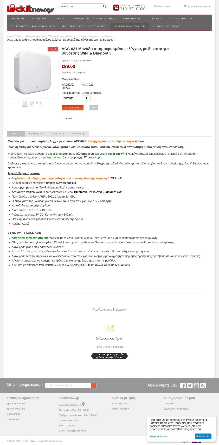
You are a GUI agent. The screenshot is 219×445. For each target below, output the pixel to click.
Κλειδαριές (17, 18)
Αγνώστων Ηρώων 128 (72, 405)
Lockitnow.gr (55, 441)
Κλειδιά (157, 18)
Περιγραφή (15, 133)
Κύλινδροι (39, 18)
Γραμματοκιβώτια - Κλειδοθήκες (93, 18)
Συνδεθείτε (169, 403)
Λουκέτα (59, 18)
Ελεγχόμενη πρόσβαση (61, 36)
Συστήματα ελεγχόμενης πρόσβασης (94, 36)
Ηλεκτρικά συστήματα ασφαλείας (84, 26)
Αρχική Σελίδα (14, 36)
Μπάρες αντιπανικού (166, 26)
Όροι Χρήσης (13, 414)
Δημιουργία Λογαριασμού (176, 408)
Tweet (69, 118)
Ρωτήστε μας (58, 133)
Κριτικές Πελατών (120, 408)
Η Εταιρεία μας (119, 403)
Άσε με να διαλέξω (159, 436)
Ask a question (70, 79)
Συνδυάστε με (79, 133)
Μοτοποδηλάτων (181, 18)
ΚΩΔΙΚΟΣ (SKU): (68, 86)
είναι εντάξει (203, 436)
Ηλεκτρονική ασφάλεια (130, 26)
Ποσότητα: (68, 98)
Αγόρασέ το (72, 107)
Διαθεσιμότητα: (71, 92)
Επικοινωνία (13, 419)
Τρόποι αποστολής (16, 403)
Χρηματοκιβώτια (134, 18)
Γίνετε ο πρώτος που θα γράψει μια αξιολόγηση (109, 356)
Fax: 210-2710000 (68, 425)
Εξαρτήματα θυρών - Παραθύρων (32, 26)
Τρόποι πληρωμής (16, 408)
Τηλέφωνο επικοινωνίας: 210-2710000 (78, 415)
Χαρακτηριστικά (36, 133)
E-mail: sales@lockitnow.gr (72, 430)
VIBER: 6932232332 (69, 420)
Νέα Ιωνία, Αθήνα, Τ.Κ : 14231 (74, 410)
